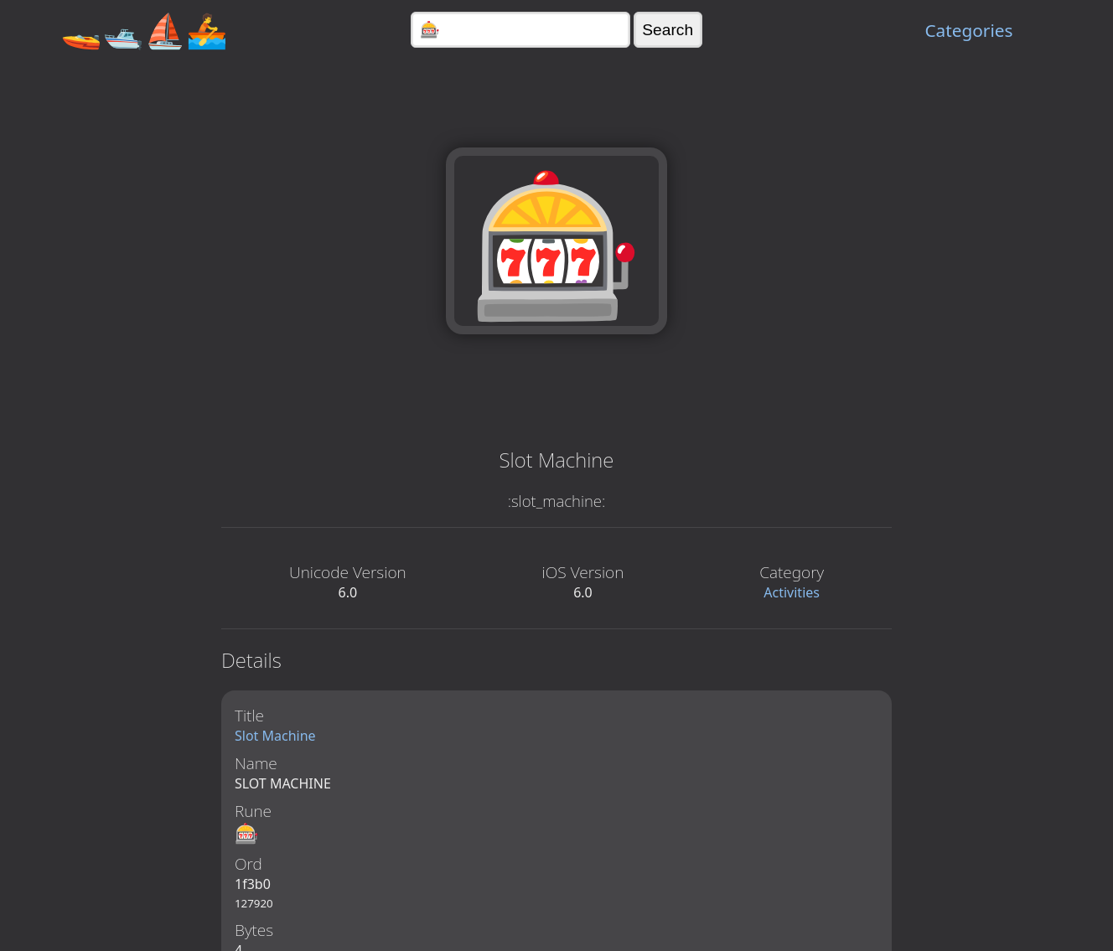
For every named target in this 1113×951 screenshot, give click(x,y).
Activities (792, 592)
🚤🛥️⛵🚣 (144, 30)
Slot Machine (275, 735)
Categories (968, 30)
